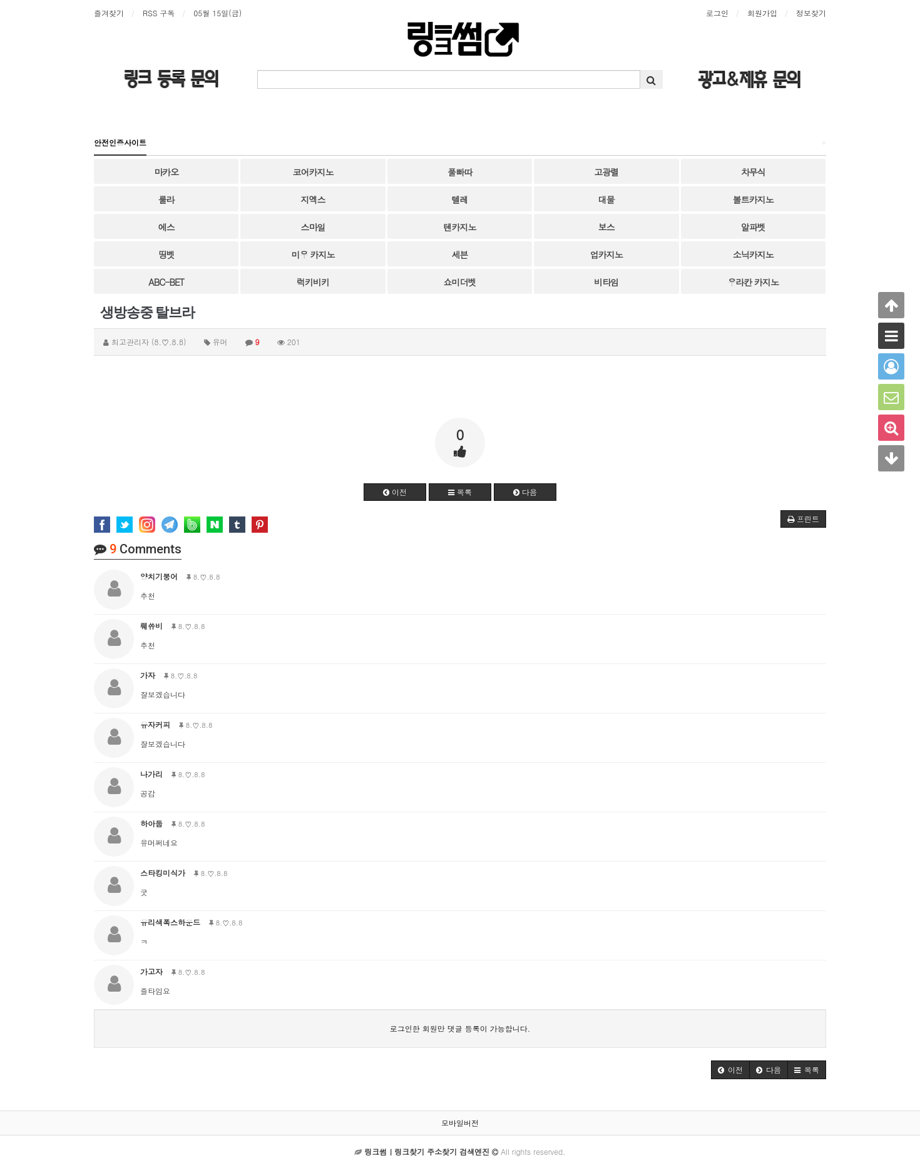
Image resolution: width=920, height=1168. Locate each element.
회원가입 (762, 13)
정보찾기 (811, 13)
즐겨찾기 (109, 13)
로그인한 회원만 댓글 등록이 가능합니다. (460, 1028)
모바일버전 (460, 1122)
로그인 (717, 13)
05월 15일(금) (217, 13)
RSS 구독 (159, 13)
